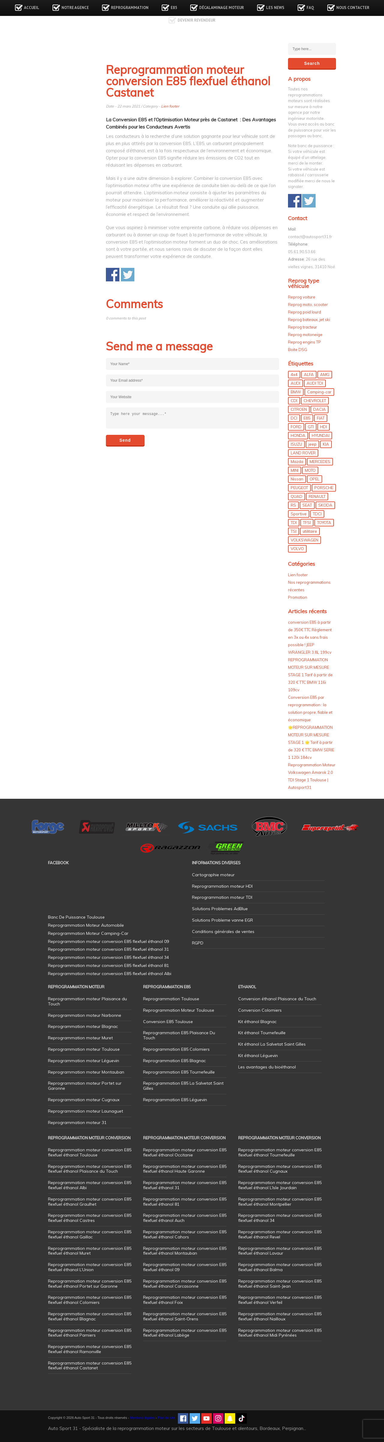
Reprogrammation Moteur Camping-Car (88, 933)
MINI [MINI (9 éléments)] (294, 470)
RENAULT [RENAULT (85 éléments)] (317, 496)
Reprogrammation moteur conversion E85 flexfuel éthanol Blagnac (89, 1316)
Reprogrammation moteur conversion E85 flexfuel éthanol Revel (280, 1234)
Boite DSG (297, 349)
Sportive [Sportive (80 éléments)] (299, 513)
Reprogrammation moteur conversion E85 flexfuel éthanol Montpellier (280, 1201)
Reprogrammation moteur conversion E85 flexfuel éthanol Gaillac (89, 1234)
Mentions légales (142, 1417)
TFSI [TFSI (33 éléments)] (307, 522)
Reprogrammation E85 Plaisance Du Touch (179, 1035)
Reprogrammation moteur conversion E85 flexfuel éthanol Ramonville (89, 1349)
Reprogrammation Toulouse (171, 998)
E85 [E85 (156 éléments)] (307, 418)
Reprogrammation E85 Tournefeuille (179, 1072)
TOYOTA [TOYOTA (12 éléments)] (324, 522)
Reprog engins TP (304, 342)
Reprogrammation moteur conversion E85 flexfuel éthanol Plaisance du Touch (89, 1169)
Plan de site (166, 1417)
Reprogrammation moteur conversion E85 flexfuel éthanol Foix (184, 1300)
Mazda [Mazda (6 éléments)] (297, 461)
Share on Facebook (112, 274)
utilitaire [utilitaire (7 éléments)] (310, 531)
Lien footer (170, 106)
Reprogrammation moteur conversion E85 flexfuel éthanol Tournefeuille (280, 1152)
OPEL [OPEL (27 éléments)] (315, 479)
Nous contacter (352, 7)
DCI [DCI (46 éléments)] (294, 418)
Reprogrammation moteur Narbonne (84, 1015)
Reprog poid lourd (304, 312)
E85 (174, 7)
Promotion (297, 597)
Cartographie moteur (213, 874)
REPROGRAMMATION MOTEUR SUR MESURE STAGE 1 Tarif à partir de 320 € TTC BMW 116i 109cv (310, 674)
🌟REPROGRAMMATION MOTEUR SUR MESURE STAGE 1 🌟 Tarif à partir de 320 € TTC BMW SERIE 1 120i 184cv (311, 742)
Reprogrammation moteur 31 (77, 1122)
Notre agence (75, 7)
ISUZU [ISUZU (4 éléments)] (296, 444)
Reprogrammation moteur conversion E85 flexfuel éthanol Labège (184, 1333)
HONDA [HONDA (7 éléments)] (298, 435)
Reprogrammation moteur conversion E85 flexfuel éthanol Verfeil (280, 1300)
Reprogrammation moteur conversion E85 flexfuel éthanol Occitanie (184, 1152)
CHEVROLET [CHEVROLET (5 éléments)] (315, 400)
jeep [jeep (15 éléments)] (312, 444)
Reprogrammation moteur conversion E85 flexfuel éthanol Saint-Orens (184, 1316)
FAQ (310, 7)
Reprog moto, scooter (308, 304)
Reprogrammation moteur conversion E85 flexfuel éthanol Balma (280, 1267)
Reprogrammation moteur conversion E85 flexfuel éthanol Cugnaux (280, 1169)
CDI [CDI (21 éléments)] (294, 400)
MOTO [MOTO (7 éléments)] (310, 470)
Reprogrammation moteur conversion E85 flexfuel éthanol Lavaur (280, 1251)
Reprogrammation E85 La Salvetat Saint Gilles (183, 1085)
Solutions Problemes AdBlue (220, 908)
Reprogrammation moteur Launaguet (85, 1111)
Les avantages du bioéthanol (267, 1067)
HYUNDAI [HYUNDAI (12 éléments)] (320, 435)
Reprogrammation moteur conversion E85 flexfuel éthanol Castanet (89, 1365)
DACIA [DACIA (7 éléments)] (319, 409)
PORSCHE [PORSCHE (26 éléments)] (323, 487)
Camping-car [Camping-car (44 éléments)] (319, 391)
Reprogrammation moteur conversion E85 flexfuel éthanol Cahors (184, 1234)
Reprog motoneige (305, 334)
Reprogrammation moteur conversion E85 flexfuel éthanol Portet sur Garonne (89, 1283)
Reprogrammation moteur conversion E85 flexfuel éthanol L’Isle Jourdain (280, 1185)
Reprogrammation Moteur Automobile (86, 925)
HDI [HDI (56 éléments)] (323, 426)
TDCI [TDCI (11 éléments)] (317, 513)
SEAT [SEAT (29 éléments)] (307, 505)
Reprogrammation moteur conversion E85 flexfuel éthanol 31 (184, 1185)
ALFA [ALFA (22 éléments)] (309, 374)
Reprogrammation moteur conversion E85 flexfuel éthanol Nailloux (280, 1316)
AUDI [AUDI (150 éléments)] (295, 383)
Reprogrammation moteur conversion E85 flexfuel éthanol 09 (184, 1267)
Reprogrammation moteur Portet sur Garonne (85, 1085)
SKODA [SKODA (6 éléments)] (325, 505)
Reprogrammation (129, 7)
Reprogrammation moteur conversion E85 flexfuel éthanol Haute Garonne (184, 1169)
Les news (275, 7)
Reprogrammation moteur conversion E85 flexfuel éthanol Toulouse (89, 1152)
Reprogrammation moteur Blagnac (83, 1026)
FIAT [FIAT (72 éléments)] (321, 418)
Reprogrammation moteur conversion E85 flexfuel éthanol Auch (184, 1218)
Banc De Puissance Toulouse (76, 917)
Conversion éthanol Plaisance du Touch (277, 998)
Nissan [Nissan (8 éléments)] (297, 479)
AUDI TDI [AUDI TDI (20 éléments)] (315, 383)
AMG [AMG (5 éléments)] (324, 374)
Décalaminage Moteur (221, 7)
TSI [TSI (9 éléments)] (293, 531)
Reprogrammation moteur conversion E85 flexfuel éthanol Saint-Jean (280, 1283)
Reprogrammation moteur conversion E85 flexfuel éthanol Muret (89, 1251)
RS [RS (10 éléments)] (293, 505)
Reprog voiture (301, 297)
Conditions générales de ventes (223, 931)
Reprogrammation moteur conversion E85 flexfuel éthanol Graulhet (89, 1201)
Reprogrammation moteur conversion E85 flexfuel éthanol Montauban (184, 1251)
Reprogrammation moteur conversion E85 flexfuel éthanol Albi (89, 1185)
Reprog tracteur (302, 327)
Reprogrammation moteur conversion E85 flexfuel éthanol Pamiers (89, 1333)
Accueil (31, 7)
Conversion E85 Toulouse (168, 1021)
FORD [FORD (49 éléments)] (296, 426)
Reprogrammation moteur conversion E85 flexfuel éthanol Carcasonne (184, 1283)
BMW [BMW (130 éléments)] (296, 391)
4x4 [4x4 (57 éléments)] (294, 374)
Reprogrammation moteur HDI (222, 886)
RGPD (197, 943)
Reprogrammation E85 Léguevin (175, 1099)
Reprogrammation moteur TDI (222, 897)
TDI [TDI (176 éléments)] (294, 522)
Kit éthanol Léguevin (258, 1055)
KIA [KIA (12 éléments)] (326, 444)
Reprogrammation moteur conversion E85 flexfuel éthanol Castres (89, 1218)
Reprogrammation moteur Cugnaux (83, 1099)
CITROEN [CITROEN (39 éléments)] (299, 409)
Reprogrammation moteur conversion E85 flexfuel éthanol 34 (280, 1218)
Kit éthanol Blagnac (257, 1021)
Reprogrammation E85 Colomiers (176, 1049)
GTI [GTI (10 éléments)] (311, 426)
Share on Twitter (127, 274)
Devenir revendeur (196, 20)
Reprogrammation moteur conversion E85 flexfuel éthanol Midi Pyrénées (280, 1333)
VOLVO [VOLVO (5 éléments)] (297, 548)
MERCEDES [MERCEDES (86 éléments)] (320, 461)
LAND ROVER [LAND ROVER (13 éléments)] (303, 452)
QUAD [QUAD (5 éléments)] (296, 496)
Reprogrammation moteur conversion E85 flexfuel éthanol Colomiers (89, 1300)
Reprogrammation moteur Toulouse (84, 1049)
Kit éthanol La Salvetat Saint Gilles (272, 1044)
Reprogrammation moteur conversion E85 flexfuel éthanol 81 (184, 1201)
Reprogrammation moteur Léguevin (83, 1060)
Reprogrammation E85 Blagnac (174, 1060)
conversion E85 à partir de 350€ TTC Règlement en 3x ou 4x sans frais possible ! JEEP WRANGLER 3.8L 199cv (310, 637)
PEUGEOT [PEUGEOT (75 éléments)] (299, 487)
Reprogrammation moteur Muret (80, 1038)
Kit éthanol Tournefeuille (262, 1032)
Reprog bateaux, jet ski (309, 319)
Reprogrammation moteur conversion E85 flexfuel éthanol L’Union (89, 1267)
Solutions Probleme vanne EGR (222, 920)
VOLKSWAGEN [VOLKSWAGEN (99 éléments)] (304, 540)
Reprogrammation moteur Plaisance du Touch (87, 1001)
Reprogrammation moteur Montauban (86, 1072)
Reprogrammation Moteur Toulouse (178, 1010)
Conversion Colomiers (260, 1010)
